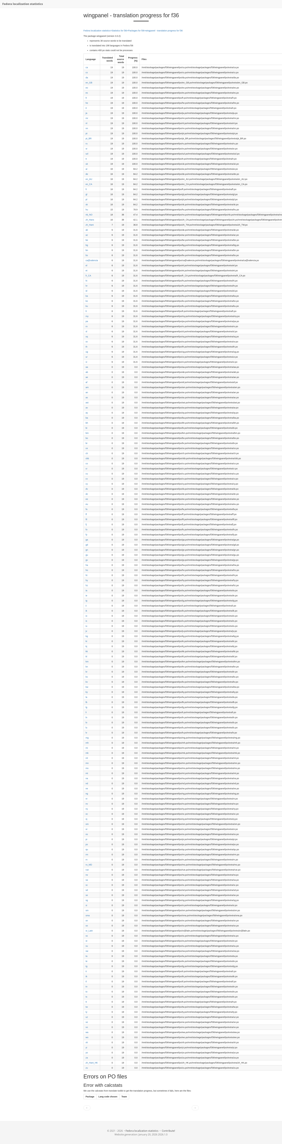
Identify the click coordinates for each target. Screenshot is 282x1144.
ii (86, 605)
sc (87, 885)
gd (87, 545)
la (86, 697)
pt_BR (89, 138)
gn (87, 550)
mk (87, 753)
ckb (87, 458)
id (86, 291)
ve (87, 1022)
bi (86, 428)
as (87, 397)
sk (87, 204)
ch (87, 453)
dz (87, 494)
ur (87, 357)
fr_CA (88, 275)
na (87, 778)
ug (87, 352)
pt (87, 133)
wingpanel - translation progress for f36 (164, 30)
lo (86, 722)
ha (87, 565)
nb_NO (89, 214)
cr (87, 468)
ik (86, 611)
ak (87, 230)
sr (87, 148)
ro (87, 326)
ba (87, 418)
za (87, 1057)
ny (87, 809)
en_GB (89, 82)
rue (87, 870)
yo (87, 1052)
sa (87, 880)
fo (87, 529)
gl (86, 194)
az (87, 235)
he (87, 103)
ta (87, 956)
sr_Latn (89, 930)
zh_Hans (90, 220)
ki (86, 641)
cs (87, 72)
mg (87, 738)
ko (87, 301)
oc (87, 814)
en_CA (89, 184)
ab (87, 372)
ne (87, 788)
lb (86, 702)
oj (86, 819)
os (87, 834)
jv (86, 631)
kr (87, 671)
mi (87, 748)
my (87, 316)
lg (86, 707)
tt (86, 1002)
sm (87, 910)
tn (87, 986)
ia (86, 590)
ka (87, 296)
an (87, 392)
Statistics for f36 (119, 30)
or (87, 829)
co (87, 463)
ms (87, 768)
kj (86, 646)
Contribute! (168, 1130)
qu (87, 849)
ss (87, 936)
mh (87, 743)
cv (87, 479)
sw (87, 951)
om (87, 824)
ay (87, 412)
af (87, 382)
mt (87, 773)
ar (87, 169)
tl (86, 981)
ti (86, 971)
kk (87, 651)
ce (87, 448)
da (87, 77)
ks (87, 677)
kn (87, 666)
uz (87, 1017)
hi (86, 280)
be (87, 240)
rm (87, 854)
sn (87, 920)
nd (87, 783)
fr (86, 98)
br (87, 443)
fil (86, 519)
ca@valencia (92, 260)
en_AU (89, 179)
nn (87, 128)
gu (87, 555)
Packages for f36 (136, 30)
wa (87, 1032)
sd (87, 890)
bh (87, 423)
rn (87, 859)
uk (87, 164)
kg (87, 636)
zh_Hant (90, 225)
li (86, 712)
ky (87, 692)
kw (87, 687)
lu (86, 727)
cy (87, 484)
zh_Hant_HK (92, 1063)
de (87, 174)
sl (86, 331)
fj (86, 524)
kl (86, 656)
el (86, 265)
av (87, 407)
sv (87, 341)
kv (87, 682)
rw (87, 875)
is (86, 621)
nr (87, 798)
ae (87, 377)
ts (86, 996)
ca (87, 67)
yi (86, 1047)
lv (86, 732)
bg (87, 245)
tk (86, 976)
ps (87, 844)
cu (87, 473)
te (87, 961)
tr (86, 159)
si (86, 905)
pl (86, 199)
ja (86, 113)
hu (87, 209)
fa (87, 509)
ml (87, 758)
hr (87, 286)
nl (86, 123)
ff (86, 514)
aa (87, 367)
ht (87, 575)
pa (87, 321)
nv (87, 804)
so (87, 925)
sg (87, 900)
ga (87, 539)
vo (87, 1027)
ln (86, 717)
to (87, 991)
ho (87, 570)
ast (87, 402)
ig (86, 600)
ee (87, 499)
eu (87, 504)
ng (87, 793)
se (87, 895)
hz (87, 585)
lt (86, 311)
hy (87, 580)
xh (87, 1042)
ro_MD (89, 864)
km (87, 661)
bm (87, 433)
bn (87, 250)
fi (86, 189)
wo (87, 1037)
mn (87, 763)
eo (87, 87)
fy (86, 534)
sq (87, 336)
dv (87, 489)
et (87, 270)
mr (87, 118)
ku (87, 306)
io (86, 616)
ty (86, 1012)
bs (87, 255)
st (86, 941)
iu (86, 626)
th (87, 346)
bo (87, 438)
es (87, 93)
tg (87, 966)
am (87, 387)
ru (87, 143)
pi (86, 839)
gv (87, 560)
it (86, 108)
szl (87, 154)
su (87, 946)
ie (86, 595)
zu (87, 1068)
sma (88, 915)
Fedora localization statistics (22, 4)
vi (86, 362)
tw (87, 1007)
